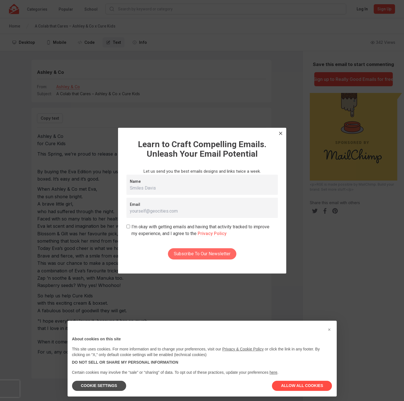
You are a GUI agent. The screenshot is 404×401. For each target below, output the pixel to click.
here (273, 372)
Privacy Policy (212, 233)
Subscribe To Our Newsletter (202, 253)
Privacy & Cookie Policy (243, 349)
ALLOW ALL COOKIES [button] (302, 385)
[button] (329, 329)
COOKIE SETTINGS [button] (99, 385)
